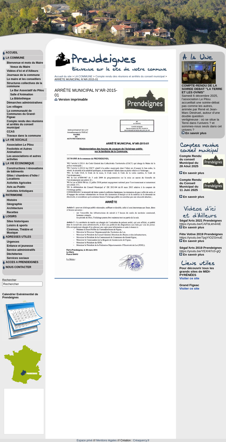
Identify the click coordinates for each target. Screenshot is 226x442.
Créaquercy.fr (141, 440)
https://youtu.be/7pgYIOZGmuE (201, 237)
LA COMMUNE (83, 76)
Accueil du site (63, 76)
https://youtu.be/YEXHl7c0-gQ (200, 251)
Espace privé (84, 440)
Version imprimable (71, 99)
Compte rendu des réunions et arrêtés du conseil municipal (130, 76)
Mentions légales (106, 440)
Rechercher (9, 280)
